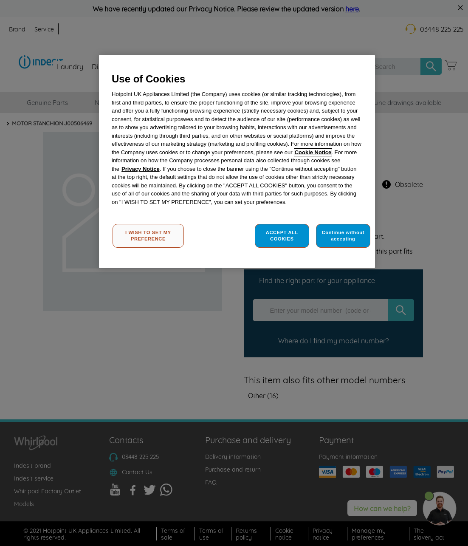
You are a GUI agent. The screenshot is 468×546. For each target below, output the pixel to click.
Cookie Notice (313, 152)
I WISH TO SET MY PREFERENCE (148, 236)
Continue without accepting (343, 236)
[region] (237, 162)
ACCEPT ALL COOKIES (282, 236)
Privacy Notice (140, 169)
